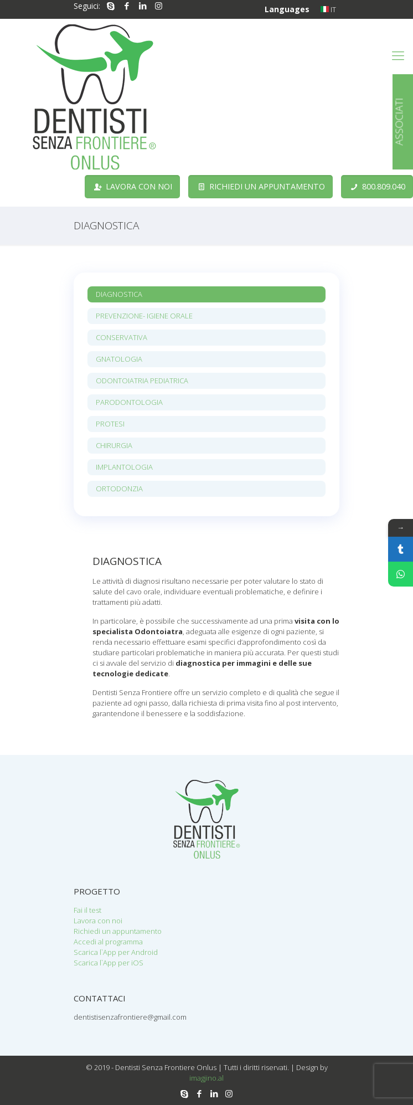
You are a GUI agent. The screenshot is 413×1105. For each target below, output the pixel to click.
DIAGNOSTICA (119, 294)
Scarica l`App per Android (116, 952)
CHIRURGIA (114, 445)
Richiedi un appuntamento (118, 931)
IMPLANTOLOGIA (124, 467)
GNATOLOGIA (119, 359)
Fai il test (87, 910)
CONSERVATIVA (121, 337)
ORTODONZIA (119, 489)
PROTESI (110, 424)
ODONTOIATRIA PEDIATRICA (142, 381)
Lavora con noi (98, 921)
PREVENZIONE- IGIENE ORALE (144, 316)
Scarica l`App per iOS (108, 963)
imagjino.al (206, 1078)
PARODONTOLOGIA (129, 402)
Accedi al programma (108, 942)
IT (328, 9)
